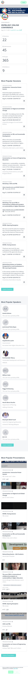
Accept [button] (10, 672)
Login (23, 2)
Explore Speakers (7, 445)
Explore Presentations (8, 655)
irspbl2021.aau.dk (16, 30)
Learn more (15, 668)
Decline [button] (17, 672)
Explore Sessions (7, 289)
